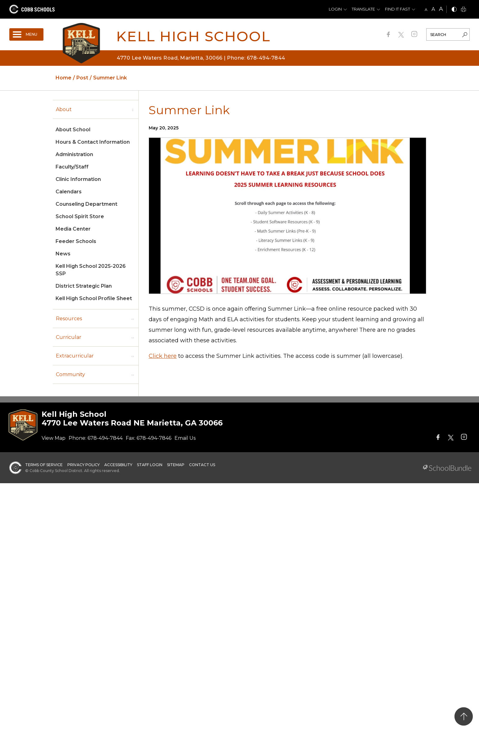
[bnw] (454, 10)
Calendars (69, 192)
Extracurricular (75, 356)
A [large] (441, 9)
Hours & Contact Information (93, 142)
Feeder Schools (76, 241)
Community (70, 374)
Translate (363, 9)
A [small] (426, 9)
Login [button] (335, 9)
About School (73, 130)
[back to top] (463, 716)
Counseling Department (86, 204)
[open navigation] (26, 34)
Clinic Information (78, 179)
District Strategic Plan (84, 286)
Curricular (68, 337)
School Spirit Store (80, 216)
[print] (463, 10)
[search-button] (464, 35)
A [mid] (433, 9)
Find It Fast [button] (397, 9)
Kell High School (193, 36)
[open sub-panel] (132, 109)
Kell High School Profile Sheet (94, 298)
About (64, 109)
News (63, 254)
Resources (69, 319)
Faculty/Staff (72, 167)
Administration (74, 154)
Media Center (73, 229)
